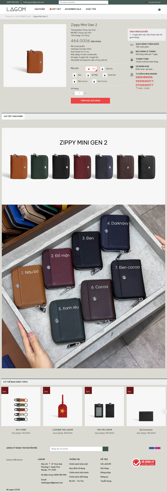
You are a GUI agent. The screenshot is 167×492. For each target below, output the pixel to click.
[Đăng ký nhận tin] (105, 449)
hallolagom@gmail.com (33, 2)
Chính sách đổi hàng (78, 477)
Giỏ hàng (104, 468)
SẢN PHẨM (40, 9)
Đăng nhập (105, 472)
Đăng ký (104, 477)
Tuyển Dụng (105, 481)
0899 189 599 (13, 2)
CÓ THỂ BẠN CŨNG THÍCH (15, 382)
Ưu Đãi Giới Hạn (154, 2)
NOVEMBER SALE (73, 9)
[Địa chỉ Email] (76, 449)
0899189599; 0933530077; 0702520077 (145, 81)
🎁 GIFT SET (55, 9)
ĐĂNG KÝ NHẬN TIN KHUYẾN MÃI (22, 448)
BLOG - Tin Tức (76, 481)
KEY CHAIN (21, 430)
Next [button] (164, 411)
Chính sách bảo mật (78, 464)
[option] (21, 411)
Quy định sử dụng (77, 468)
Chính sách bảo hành (79, 472)
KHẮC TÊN (91, 9)
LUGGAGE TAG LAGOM (62, 430)
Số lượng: (75, 88)
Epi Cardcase (146, 430)
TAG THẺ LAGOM (104, 430)
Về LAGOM (105, 464)
